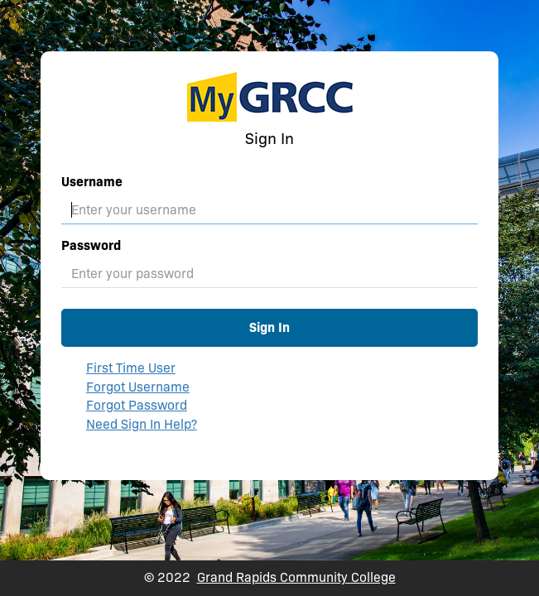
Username (92, 182)
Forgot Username (138, 387)
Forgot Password (136, 405)
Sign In (269, 327)
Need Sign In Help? (141, 424)
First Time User (131, 368)
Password (91, 245)
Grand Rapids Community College (296, 577)
